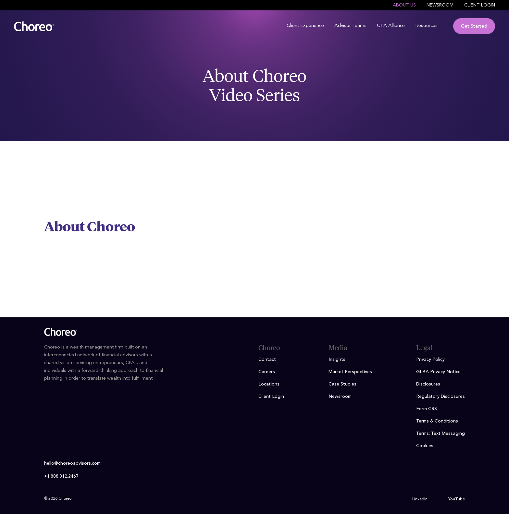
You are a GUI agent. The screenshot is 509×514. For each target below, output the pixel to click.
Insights (337, 359)
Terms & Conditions (437, 421)
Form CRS (426, 409)
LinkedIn (420, 499)
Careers (266, 372)
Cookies (424, 446)
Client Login (479, 5)
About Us (404, 5)
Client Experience (305, 25)
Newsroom (440, 5)
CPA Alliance (391, 25)
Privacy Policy (430, 359)
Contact (267, 359)
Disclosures (428, 384)
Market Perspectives (350, 372)
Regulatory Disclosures (440, 396)
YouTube (456, 499)
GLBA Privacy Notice (438, 372)
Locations (268, 384)
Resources (426, 25)
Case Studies (342, 384)
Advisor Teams (350, 25)
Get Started (474, 26)
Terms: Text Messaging (440, 433)
